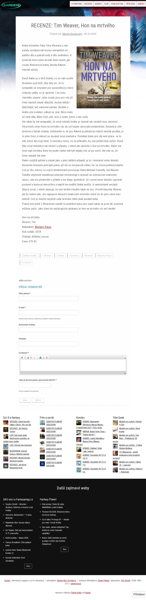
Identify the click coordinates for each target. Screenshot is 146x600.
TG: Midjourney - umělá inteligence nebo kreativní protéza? (126, 455)
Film (92, 4)
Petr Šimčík (125, 580)
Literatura (50, 4)
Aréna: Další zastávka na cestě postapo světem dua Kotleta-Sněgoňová (54, 541)
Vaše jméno (24, 293)
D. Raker (60, 255)
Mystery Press (43, 227)
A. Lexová (26, 262)
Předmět (22, 339)
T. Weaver (46, 255)
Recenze (66, 4)
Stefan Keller (76, 592)
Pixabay (87, 592)
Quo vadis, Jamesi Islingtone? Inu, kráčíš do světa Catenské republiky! (55, 530)
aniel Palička (104, 580)
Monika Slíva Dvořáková (66, 580)
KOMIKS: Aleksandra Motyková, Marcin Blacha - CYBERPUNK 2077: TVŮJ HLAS (90, 424)
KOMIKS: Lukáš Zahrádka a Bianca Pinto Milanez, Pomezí (90, 441)
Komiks (80, 4)
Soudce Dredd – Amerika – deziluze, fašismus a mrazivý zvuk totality (19, 507)
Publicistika (107, 4)
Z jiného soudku (29, 255)
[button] (22, 357)
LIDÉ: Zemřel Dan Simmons (21, 445)
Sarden (7, 580)
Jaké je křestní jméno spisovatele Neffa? (38, 380)
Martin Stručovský (72, 33)
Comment (24, 353)
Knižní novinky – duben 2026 (17, 538)
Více (28, 566)
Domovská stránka (27, 324)
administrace (76, 583)
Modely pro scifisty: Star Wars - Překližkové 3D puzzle (126, 438)
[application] (73, 364)
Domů (5, 14)
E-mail (22, 307)
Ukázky (139, 4)
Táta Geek (124, 4)
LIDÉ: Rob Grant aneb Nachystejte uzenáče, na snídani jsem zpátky (16, 438)
